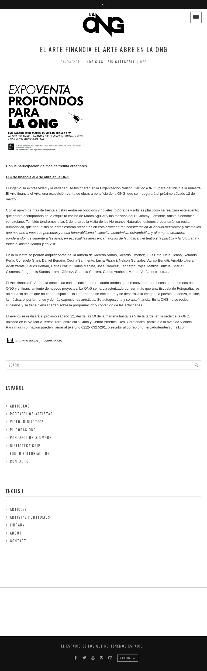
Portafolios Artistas (31, 413)
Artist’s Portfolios (30, 517)
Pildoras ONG (23, 429)
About (16, 533)
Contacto (19, 461)
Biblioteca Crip (25, 445)
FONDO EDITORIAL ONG (30, 453)
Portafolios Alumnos (31, 437)
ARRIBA (127, 658)
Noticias (95, 61)
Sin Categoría (121, 61)
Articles (18, 509)
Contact (18, 540)
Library (17, 525)
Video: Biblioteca (27, 421)
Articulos (20, 406)
